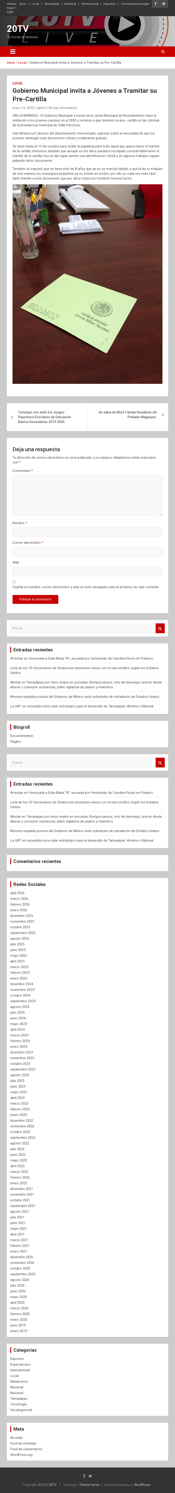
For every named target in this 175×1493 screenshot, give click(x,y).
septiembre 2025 (22, 933)
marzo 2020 (19, 1308)
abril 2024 (17, 1029)
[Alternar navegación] (13, 51)
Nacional (70, 3)
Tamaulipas (51, 3)
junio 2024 (18, 1018)
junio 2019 (18, 1325)
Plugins (15, 741)
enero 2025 (18, 978)
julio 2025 (17, 944)
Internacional (89, 3)
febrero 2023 (20, 1109)
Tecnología (18, 1404)
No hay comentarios (63, 108)
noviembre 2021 (22, 1194)
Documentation (21, 736)
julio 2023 (17, 1081)
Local (35, 3)
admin (41, 108)
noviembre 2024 (22, 990)
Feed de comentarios (26, 1449)
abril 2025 (17, 961)
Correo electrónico (28, 543)
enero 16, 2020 (23, 108)
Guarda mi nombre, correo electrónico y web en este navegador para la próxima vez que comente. (86, 587)
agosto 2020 (19, 1280)
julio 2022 (17, 1149)
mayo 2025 (18, 956)
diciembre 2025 (21, 916)
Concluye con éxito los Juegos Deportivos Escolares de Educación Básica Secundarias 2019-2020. (44, 417)
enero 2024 (18, 1047)
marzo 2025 (19, 967)
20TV (18, 28)
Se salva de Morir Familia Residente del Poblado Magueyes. (128, 414)
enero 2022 (18, 1183)
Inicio (22, 3)
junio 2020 (18, 1291)
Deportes (109, 3)
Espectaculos (20, 1364)
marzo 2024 (19, 1035)
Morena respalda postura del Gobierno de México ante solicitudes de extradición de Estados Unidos (84, 697)
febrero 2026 (20, 904)
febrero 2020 (20, 1314)
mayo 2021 (18, 1229)
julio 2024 (17, 1012)
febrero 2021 (20, 1246)
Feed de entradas (23, 1443)
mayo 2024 (18, 1024)
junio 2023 (18, 1086)
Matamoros (19, 1381)
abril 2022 (17, 1166)
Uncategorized (21, 1410)
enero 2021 (18, 1251)
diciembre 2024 (21, 984)
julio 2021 (17, 1217)
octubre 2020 (20, 1268)
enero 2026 (18, 910)
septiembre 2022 (22, 1138)
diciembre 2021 (21, 1189)
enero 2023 (18, 1115)
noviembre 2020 (22, 1263)
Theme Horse (89, 1485)
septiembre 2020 (22, 1274)
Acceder (16, 1438)
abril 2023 (17, 1098)
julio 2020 (17, 1285)
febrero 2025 (20, 973)
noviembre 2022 (22, 1126)
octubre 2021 (20, 1200)
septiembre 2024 (22, 1001)
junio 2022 (18, 1155)
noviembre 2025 (22, 921)
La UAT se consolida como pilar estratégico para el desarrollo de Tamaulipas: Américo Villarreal (81, 706)
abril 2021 (17, 1234)
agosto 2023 (19, 1075)
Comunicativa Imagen (135, 3)
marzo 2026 (19, 899)
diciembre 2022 (21, 1120)
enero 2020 (18, 1320)
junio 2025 (18, 950)
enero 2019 (18, 1331)
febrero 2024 (20, 1041)
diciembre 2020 (21, 1257)
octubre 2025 (20, 927)
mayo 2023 (18, 1092)
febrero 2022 (20, 1177)
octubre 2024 (20, 995)
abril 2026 (17, 893)
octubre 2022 (20, 1132)
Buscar (160, 628)
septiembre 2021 (22, 1206)
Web (16, 562)
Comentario (23, 471)
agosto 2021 (19, 1212)
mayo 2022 (18, 1160)
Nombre (20, 523)
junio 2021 (18, 1223)
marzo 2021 (19, 1240)
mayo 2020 (18, 1297)
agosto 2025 (19, 938)
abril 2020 (17, 1303)
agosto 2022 (19, 1143)
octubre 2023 (20, 1064)
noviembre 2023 (22, 1058)
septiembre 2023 (22, 1069)
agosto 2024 (19, 1007)
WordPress (142, 1485)
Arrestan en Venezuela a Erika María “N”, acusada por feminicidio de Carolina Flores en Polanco (81, 658)
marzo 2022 (19, 1172)
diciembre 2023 (21, 1052)
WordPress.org (21, 1455)
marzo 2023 (19, 1103)
